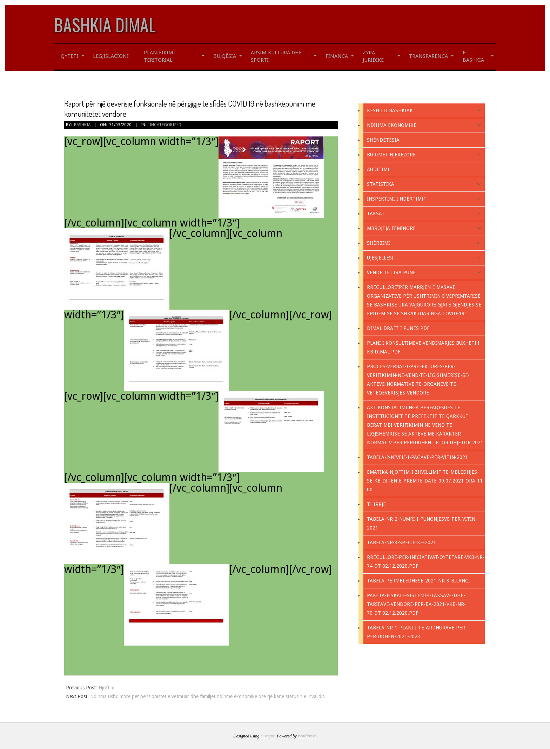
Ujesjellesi (380, 258)
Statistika (380, 184)
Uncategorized (164, 124)
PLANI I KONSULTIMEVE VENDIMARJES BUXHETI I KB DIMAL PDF (423, 347)
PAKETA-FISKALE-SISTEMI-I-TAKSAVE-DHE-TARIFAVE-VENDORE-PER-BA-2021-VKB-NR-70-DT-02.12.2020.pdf (416, 604)
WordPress (307, 736)
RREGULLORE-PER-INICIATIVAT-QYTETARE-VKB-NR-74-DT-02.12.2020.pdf (425, 561)
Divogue (267, 736)
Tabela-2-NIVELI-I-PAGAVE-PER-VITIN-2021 (417, 457)
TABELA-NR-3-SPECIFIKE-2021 (401, 542)
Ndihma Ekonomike (391, 125)
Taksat (376, 213)
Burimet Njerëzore (391, 154)
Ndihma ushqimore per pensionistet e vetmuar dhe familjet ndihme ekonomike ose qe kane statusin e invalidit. (208, 696)
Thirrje (376, 504)
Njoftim (106, 687)
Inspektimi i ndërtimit (397, 199)
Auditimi (378, 169)
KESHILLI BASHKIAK (390, 110)
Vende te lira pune (391, 272)
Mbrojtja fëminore (391, 228)
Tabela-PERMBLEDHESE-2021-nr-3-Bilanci (418, 580)
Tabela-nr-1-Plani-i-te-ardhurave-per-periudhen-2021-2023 (417, 632)
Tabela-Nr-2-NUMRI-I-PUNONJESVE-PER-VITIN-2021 (422, 523)
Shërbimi (378, 243)
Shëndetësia (383, 140)
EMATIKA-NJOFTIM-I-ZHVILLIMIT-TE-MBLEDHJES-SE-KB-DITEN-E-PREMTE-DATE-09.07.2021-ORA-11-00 (425, 480)
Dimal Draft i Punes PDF (398, 328)
